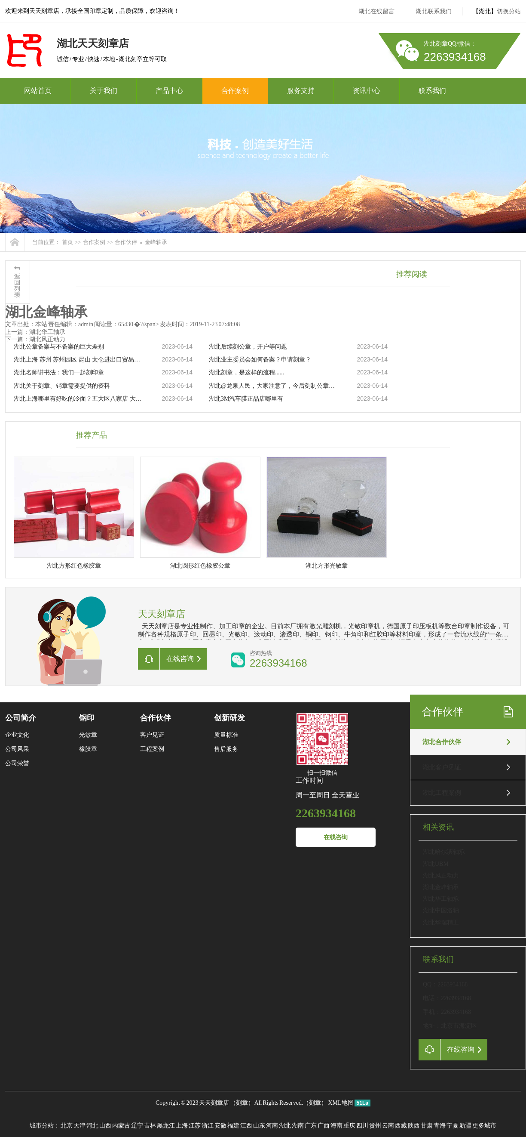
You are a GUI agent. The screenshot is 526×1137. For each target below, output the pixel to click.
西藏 (401, 1125)
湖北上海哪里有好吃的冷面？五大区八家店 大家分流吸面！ (79, 398)
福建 (233, 1125)
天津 (79, 1125)
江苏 (195, 1125)
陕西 (414, 1125)
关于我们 (103, 90)
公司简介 (20, 718)
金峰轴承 (156, 242)
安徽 (220, 1125)
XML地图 (340, 1103)
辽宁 (137, 1125)
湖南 (298, 1125)
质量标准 (226, 735)
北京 (67, 1125)
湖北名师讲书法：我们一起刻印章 (59, 372)
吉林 (150, 1125)
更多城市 (484, 1125)
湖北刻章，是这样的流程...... (246, 372)
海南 (336, 1125)
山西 (105, 1125)
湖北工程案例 (441, 792)
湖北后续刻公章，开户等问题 (248, 346)
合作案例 (235, 90)
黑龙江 (166, 1125)
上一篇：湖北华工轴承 (35, 332)
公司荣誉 (17, 763)
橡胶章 (88, 749)
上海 (182, 1125)
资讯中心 (366, 90)
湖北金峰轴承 (441, 887)
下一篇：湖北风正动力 (35, 339)
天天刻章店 (214, 1103)
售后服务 (226, 749)
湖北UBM (436, 864)
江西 (246, 1125)
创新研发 (229, 718)
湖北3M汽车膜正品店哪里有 (246, 398)
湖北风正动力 (441, 875)
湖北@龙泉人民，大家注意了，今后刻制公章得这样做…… (274, 386)
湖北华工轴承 (441, 899)
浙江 (208, 1125)
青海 (440, 1125)
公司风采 (17, 749)
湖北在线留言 (376, 11)
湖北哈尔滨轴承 (444, 852)
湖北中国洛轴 (441, 910)
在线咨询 (336, 837)
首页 (67, 242)
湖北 (285, 1125)
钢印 (87, 718)
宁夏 (452, 1125)
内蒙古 (121, 1125)
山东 (259, 1125)
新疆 (465, 1125)
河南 (272, 1125)
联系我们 (432, 90)
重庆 (349, 1125)
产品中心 (169, 90)
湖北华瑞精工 (441, 922)
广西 (324, 1125)
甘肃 (427, 1125)
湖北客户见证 (441, 767)
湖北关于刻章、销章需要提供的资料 (62, 386)
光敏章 (88, 735)
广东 (311, 1125)
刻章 (242, 1103)
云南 (388, 1125)
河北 (92, 1125)
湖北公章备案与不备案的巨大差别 (59, 346)
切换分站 (509, 11)
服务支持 (301, 90)
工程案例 (152, 749)
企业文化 (17, 735)
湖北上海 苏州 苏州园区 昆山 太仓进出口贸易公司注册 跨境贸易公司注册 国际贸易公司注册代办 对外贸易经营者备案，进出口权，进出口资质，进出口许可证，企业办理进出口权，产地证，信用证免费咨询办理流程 (79, 359)
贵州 (375, 1125)
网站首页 (38, 90)
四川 (362, 1125)
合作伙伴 (126, 242)
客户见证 (152, 735)
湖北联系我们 (434, 11)
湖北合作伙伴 (441, 741)
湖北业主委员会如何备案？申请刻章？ (260, 359)
